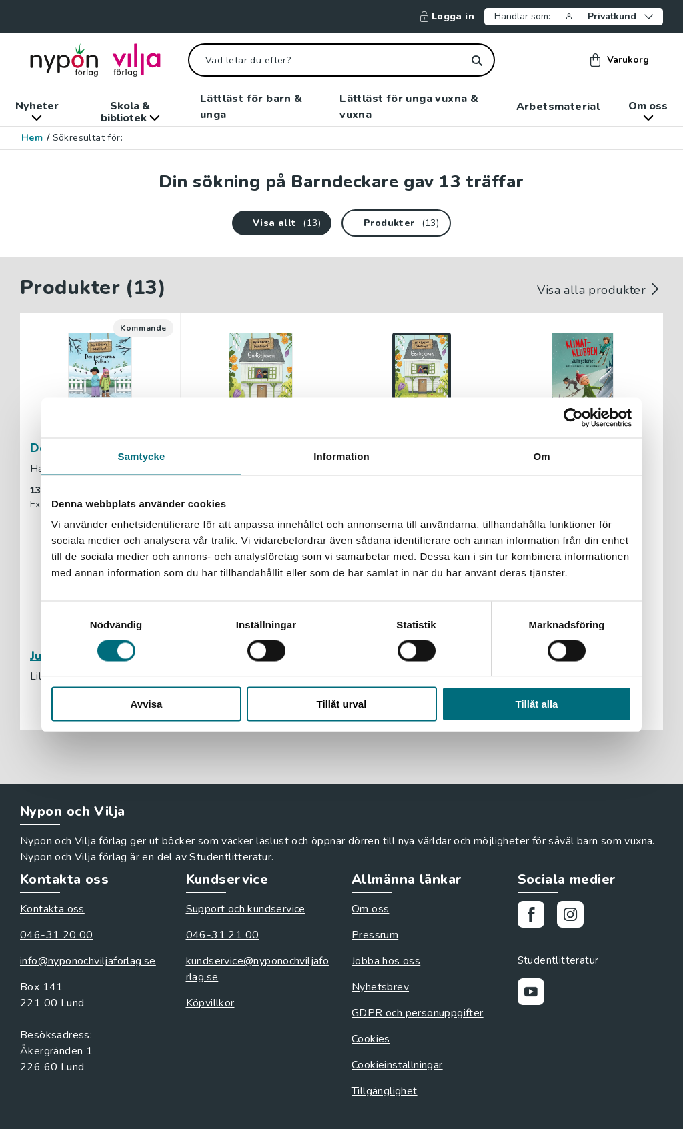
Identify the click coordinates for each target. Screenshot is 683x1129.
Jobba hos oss (386, 961)
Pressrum (375, 935)
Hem (32, 138)
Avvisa (147, 704)
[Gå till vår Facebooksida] (536, 916)
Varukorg (619, 60)
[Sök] (476, 60)
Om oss (648, 110)
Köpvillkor (210, 1003)
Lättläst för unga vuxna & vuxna (408, 106)
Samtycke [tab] (141, 455)
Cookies (371, 1039)
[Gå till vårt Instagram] (575, 916)
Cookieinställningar (397, 1065)
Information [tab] (341, 455)
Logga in (447, 16)
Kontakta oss (52, 909)
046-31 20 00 (56, 935)
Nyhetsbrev (380, 987)
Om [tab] (541, 455)
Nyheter (37, 110)
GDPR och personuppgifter (418, 1013)
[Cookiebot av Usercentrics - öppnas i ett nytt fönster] (573, 417)
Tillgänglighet (385, 1091)
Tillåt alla (537, 704)
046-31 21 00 (222, 935)
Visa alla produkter (600, 290)
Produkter (389, 223)
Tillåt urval (342, 704)
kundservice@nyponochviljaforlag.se (257, 969)
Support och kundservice (245, 909)
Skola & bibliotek (130, 112)
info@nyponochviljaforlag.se (88, 961)
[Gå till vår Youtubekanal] (536, 994)
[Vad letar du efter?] (341, 60)
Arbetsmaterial (558, 106)
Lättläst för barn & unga (251, 106)
